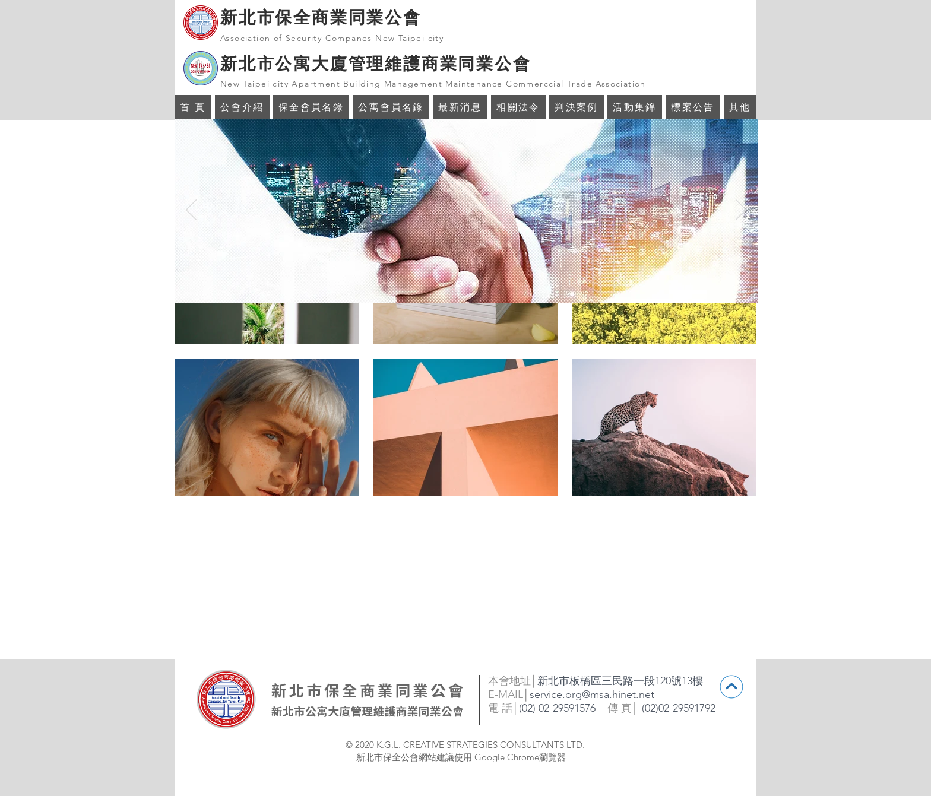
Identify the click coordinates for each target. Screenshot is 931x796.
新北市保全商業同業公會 (321, 17)
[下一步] (741, 210)
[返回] (191, 210)
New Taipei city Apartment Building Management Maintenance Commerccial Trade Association (433, 83)
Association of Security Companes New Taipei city (332, 38)
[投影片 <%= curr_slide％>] (459, 284)
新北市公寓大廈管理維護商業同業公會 (375, 63)
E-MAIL (505, 694)
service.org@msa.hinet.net (592, 694)
